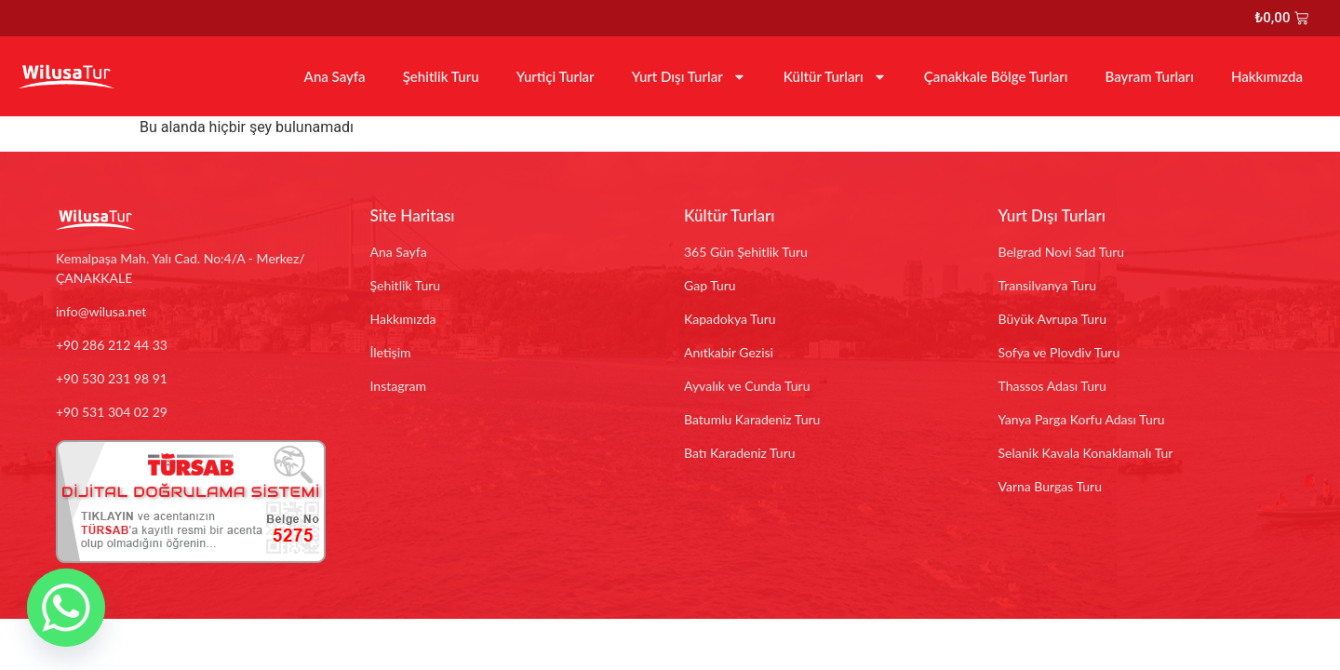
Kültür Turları (835, 76)
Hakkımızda (1267, 76)
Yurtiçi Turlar (555, 76)
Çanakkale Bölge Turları (996, 76)
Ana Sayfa (335, 76)
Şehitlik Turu (441, 76)
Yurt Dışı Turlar (689, 76)
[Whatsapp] (66, 608)
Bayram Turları (1149, 76)
